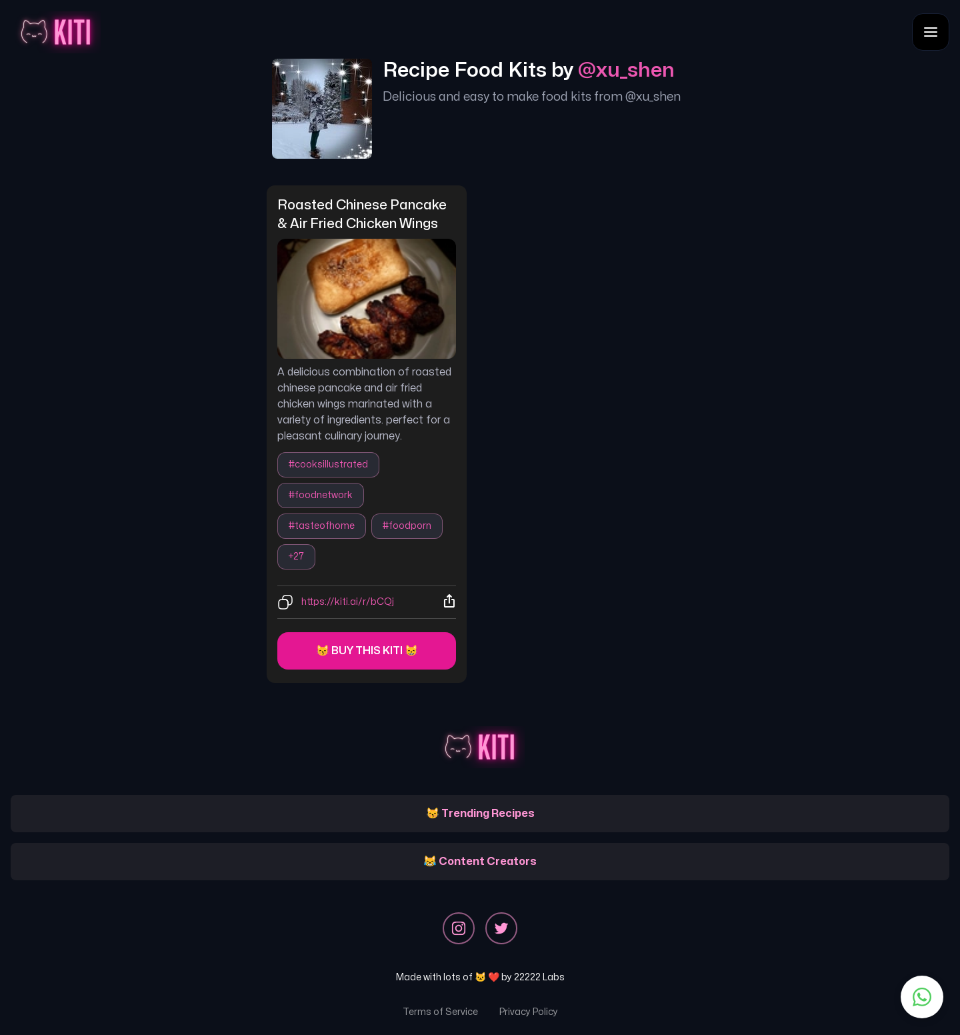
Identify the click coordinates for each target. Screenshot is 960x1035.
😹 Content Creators (480, 861)
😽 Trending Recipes (480, 813)
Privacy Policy (528, 1012)
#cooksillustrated (328, 464)
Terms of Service (440, 1012)
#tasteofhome (322, 526)
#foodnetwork (321, 495)
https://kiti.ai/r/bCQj (347, 602)
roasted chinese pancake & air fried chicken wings (363, 214)
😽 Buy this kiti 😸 (367, 651)
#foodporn (407, 526)
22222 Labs (539, 977)
